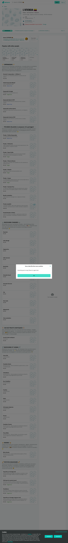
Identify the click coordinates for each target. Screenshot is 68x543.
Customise (49, 536)
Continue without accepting (61, 532)
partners (29, 534)
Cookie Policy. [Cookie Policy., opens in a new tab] (10, 542)
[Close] (50, 266)
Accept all (58, 536)
